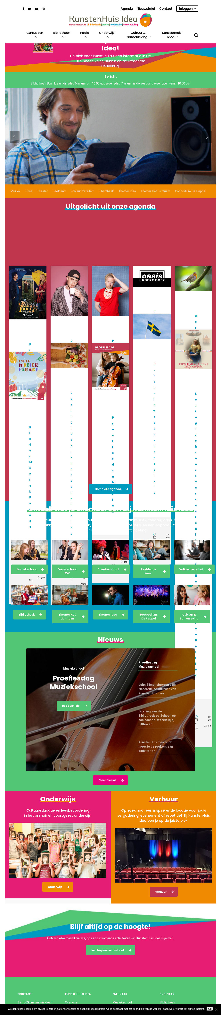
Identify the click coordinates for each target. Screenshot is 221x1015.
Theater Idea (127, 199)
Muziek (15, 199)
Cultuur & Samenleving (139, 35)
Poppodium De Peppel (190, 199)
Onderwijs (107, 35)
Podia (84, 35)
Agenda (127, 8)
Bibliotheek (61, 35)
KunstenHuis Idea (172, 35)
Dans (28, 199)
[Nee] (216, 1009)
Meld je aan (37, 161)
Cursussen (34, 35)
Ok (209, 1008)
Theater (42, 199)
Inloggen (187, 8)
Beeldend (59, 199)
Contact (165, 8)
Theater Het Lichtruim (155, 199)
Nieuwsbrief (146, 8)
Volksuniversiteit (82, 199)
